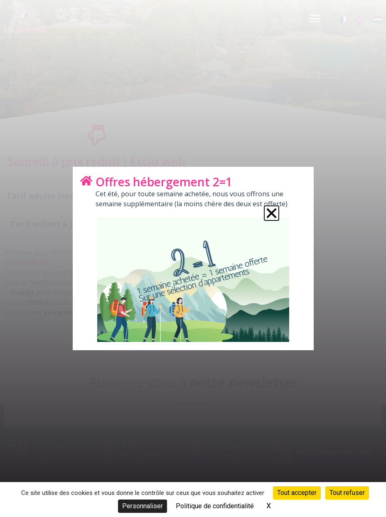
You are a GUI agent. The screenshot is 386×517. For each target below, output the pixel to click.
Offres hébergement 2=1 (164, 182)
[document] (193, 258)
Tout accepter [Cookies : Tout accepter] (297, 493)
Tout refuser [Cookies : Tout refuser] (347, 493)
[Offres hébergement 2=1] (86, 180)
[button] (271, 213)
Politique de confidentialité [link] (215, 506)
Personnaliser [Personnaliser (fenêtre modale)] (142, 506)
